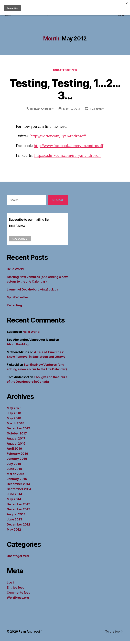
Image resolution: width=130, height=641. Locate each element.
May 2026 (14, 408)
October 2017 (17, 433)
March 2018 (15, 423)
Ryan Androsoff (43, 108)
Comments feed (18, 592)
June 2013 (14, 519)
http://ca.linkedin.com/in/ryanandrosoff (67, 155)
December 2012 (18, 524)
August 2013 (16, 514)
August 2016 (16, 443)
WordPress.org (18, 597)
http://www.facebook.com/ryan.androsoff (68, 146)
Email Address (17, 225)
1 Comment (97, 108)
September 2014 (19, 489)
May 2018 (14, 418)
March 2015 (15, 474)
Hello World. (16, 269)
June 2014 (14, 494)
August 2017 (16, 438)
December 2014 (18, 484)
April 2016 (14, 448)
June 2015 (14, 469)
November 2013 (18, 509)
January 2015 (17, 479)
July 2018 (14, 413)
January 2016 (17, 458)
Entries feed (16, 587)
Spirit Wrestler (17, 297)
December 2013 (18, 504)
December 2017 (18, 428)
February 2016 (17, 453)
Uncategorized (65, 70)
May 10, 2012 (71, 108)
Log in (11, 582)
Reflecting (14, 305)
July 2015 (14, 463)
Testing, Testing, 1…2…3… (65, 89)
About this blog (18, 344)
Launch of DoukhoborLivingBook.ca (32, 289)
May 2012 (14, 529)
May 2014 (14, 499)
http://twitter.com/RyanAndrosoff (58, 136)
